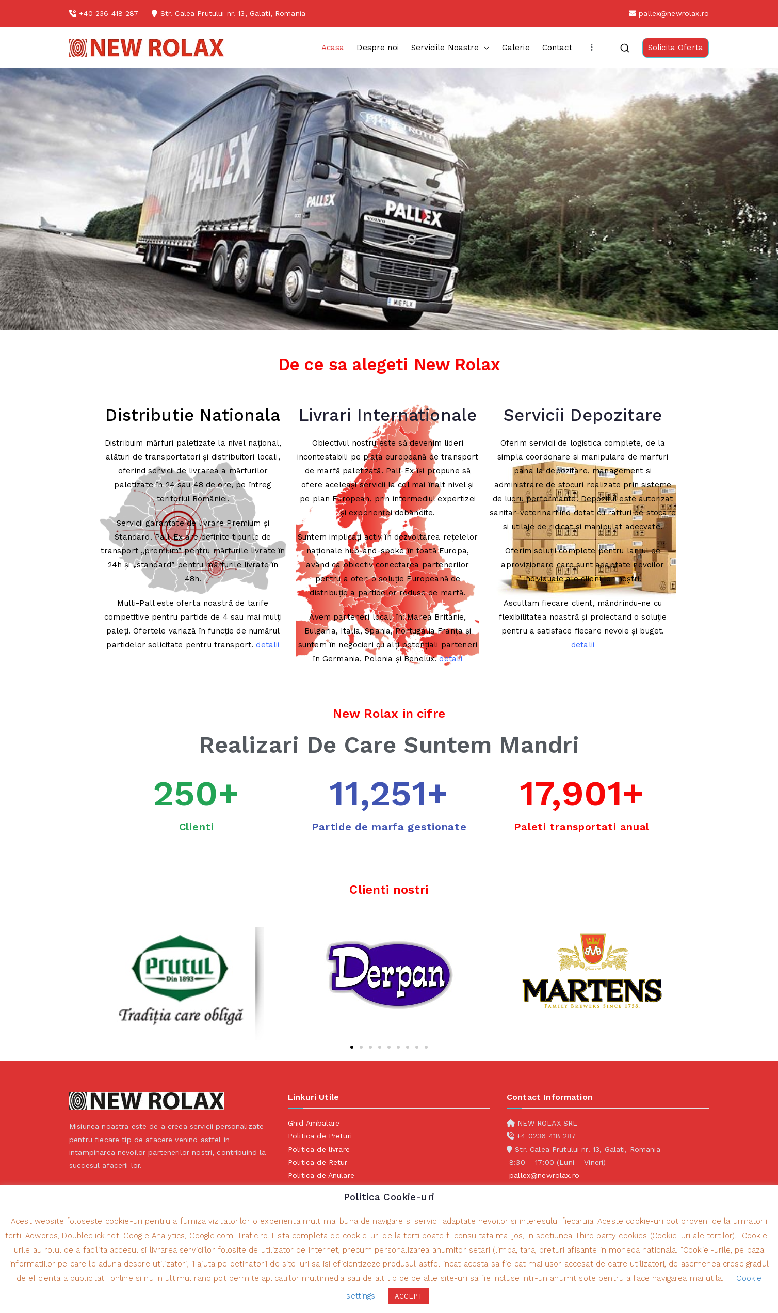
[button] (484, 48)
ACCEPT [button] (409, 1296)
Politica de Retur (318, 1162)
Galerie (516, 47)
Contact (557, 47)
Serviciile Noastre (450, 48)
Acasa (333, 47)
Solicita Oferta (675, 47)
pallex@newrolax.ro (674, 13)
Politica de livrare (319, 1149)
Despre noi (377, 47)
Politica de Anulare (321, 1175)
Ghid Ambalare (313, 1123)
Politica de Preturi (320, 1136)
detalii (267, 645)
